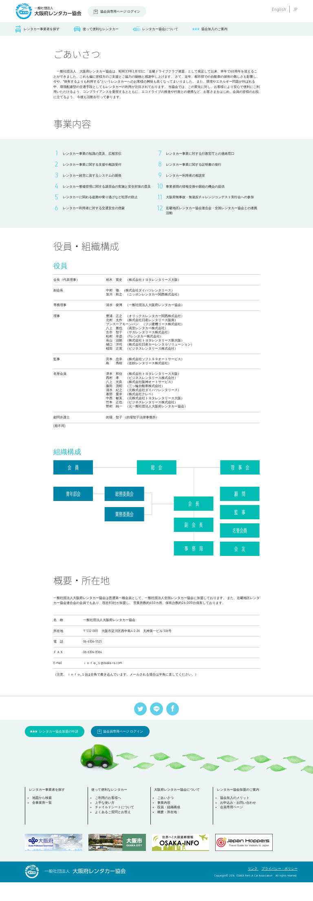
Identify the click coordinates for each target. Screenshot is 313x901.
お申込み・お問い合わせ (239, 821)
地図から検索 (43, 816)
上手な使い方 (105, 821)
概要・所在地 (168, 831)
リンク (253, 887)
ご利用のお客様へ (108, 816)
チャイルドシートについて (114, 826)
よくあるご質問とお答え (113, 831)
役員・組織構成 (169, 826)
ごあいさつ (166, 816)
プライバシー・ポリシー (280, 887)
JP (295, 9)
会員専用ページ (232, 826)
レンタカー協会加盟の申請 (58, 749)
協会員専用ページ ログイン (120, 11)
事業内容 (164, 821)
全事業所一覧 (43, 821)
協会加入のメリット (235, 816)
